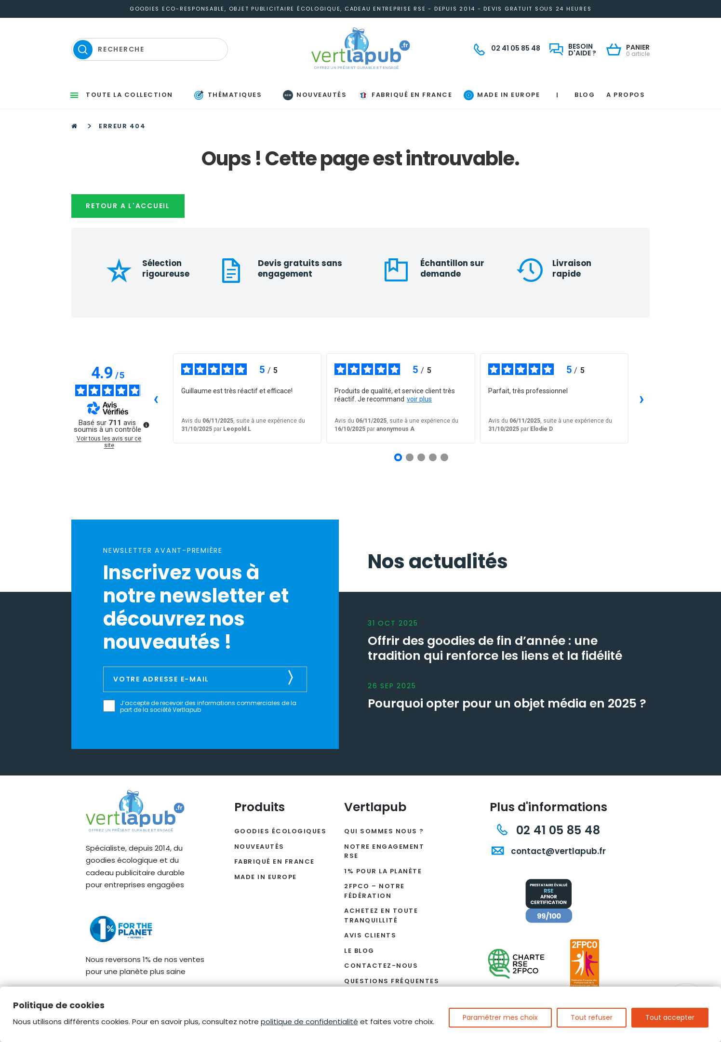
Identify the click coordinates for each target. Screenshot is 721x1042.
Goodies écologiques (280, 831)
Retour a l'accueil (128, 206)
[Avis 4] (433, 457)
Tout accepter (669, 1017)
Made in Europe (265, 877)
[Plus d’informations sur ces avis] (145, 424)
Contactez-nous (381, 965)
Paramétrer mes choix (500, 1017)
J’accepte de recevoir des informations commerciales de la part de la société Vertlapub (208, 707)
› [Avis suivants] (641, 398)
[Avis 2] (410, 457)
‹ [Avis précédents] (156, 398)
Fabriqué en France (274, 861)
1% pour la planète (383, 871)
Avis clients (370, 935)
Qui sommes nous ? (384, 831)
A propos (625, 94)
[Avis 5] (444, 457)
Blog (584, 94)
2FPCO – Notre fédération (374, 891)
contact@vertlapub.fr (549, 851)
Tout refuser (592, 1017)
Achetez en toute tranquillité (381, 915)
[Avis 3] (421, 457)
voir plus (419, 399)
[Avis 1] (398, 457)
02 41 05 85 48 (548, 830)
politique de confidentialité (309, 1021)
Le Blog (359, 950)
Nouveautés (259, 846)
